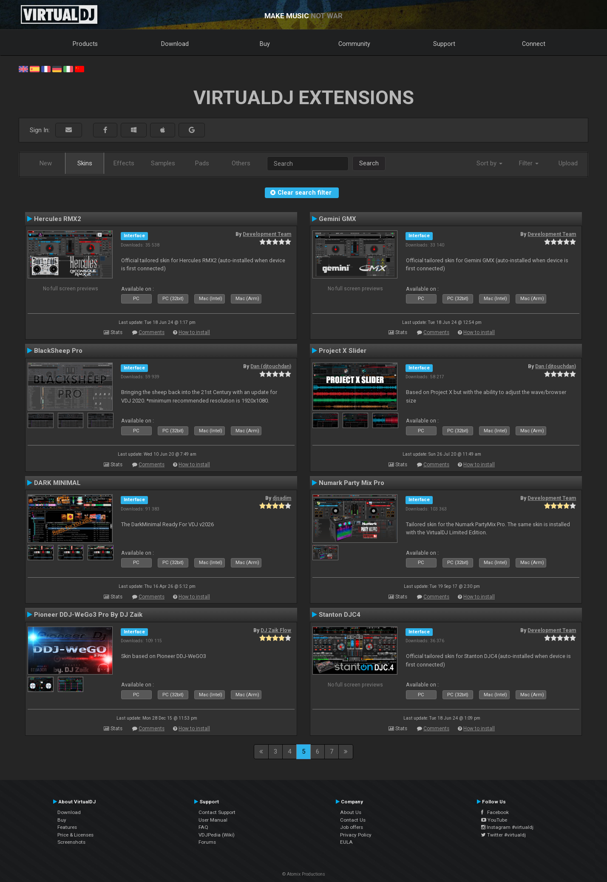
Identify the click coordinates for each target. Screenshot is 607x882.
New (46, 163)
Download (175, 43)
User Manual (213, 820)
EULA (346, 842)
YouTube (494, 820)
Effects (123, 163)
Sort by (489, 163)
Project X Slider (342, 351)
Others (241, 163)
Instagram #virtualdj (507, 827)
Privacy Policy (356, 835)
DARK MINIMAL (57, 483)
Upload (568, 163)
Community (354, 43)
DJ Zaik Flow (276, 630)
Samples (163, 163)
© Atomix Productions (303, 874)
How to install (194, 332)
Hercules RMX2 (57, 219)
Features (67, 827)
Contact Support (217, 812)
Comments (152, 332)
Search (369, 163)
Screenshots (71, 842)
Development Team (267, 234)
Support (444, 43)
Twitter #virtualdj (503, 835)
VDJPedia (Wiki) (217, 835)
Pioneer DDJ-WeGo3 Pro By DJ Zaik (88, 614)
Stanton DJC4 (339, 614)
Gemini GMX (337, 219)
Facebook (495, 812)
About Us (350, 812)
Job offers (351, 827)
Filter (529, 163)
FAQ (203, 827)
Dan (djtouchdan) (270, 366)
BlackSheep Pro (58, 351)
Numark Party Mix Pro (351, 483)
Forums (207, 842)
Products (85, 43)
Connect (533, 43)
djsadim (281, 498)
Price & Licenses (75, 835)
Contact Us (353, 820)
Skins (84, 163)
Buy (265, 43)
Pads (202, 163)
